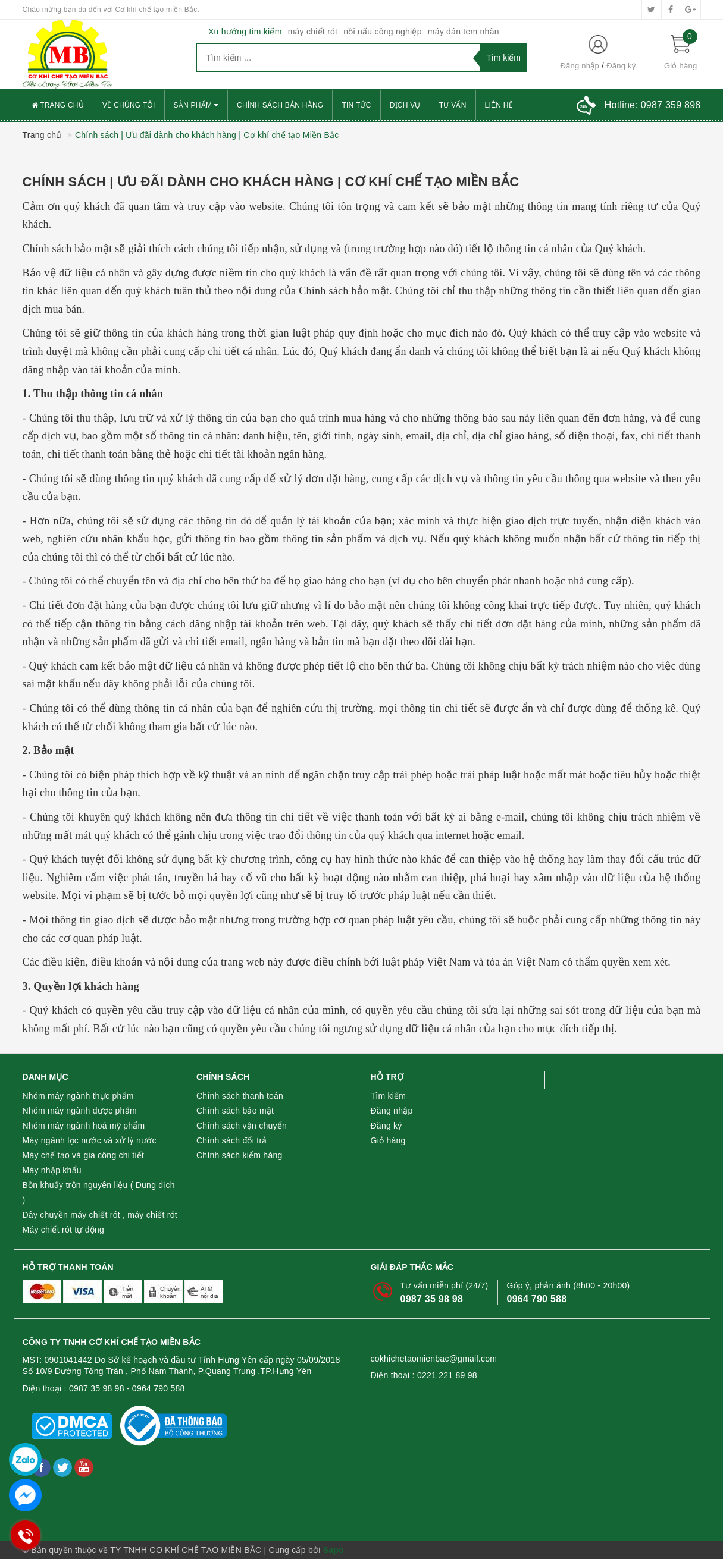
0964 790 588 (537, 1299)
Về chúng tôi (128, 105)
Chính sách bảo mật (235, 1110)
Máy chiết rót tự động (64, 1229)
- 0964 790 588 (156, 1388)
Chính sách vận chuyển (241, 1125)
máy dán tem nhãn (463, 31)
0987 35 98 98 (432, 1299)
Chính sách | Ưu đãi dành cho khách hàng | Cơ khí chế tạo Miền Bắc (271, 181)
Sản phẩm (196, 105)
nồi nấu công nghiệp (382, 31)
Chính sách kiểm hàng (239, 1155)
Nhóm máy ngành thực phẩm (78, 1096)
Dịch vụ (405, 105)
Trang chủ (58, 105)
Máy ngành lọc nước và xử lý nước (90, 1140)
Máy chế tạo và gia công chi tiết (84, 1155)
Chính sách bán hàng (280, 105)
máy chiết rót (313, 31)
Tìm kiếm (388, 1096)
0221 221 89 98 (447, 1375)
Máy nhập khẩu (52, 1170)
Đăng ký (621, 65)
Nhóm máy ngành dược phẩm (80, 1110)
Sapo (333, 1550)
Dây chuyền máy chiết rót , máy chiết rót (100, 1214)
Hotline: (653, 105)
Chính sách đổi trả (231, 1140)
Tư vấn (453, 105)
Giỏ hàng (388, 1140)
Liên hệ (499, 105)
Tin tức (356, 105)
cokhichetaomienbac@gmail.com (434, 1358)
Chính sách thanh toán (239, 1096)
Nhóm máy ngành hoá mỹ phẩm (84, 1125)
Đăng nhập (579, 65)
